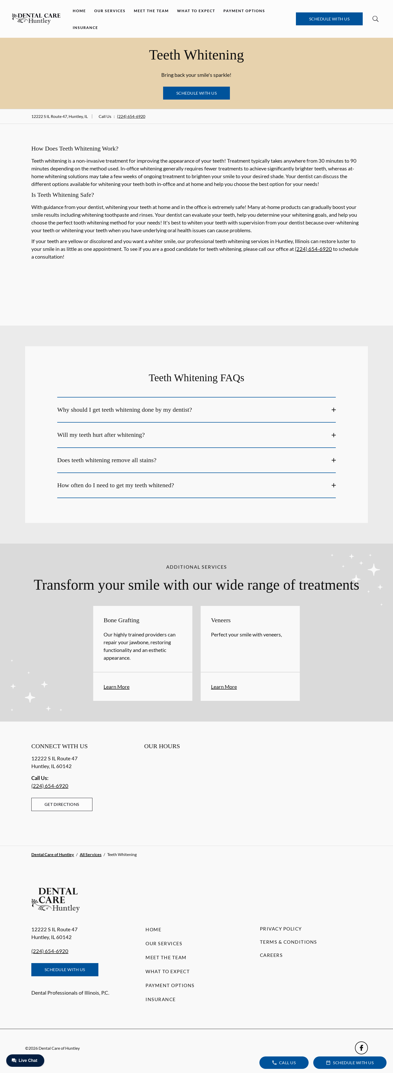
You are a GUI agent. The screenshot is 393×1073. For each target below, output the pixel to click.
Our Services (110, 11)
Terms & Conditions (288, 942)
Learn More (116, 687)
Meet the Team (151, 11)
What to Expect (196, 11)
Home (79, 11)
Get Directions (62, 804)
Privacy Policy (281, 929)
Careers (271, 955)
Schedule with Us (329, 18)
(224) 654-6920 (131, 116)
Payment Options (244, 11)
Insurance (85, 27)
